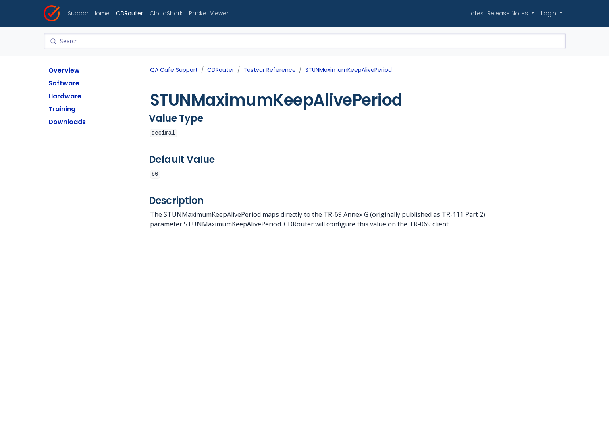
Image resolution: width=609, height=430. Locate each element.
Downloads (67, 122)
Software (63, 83)
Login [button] (549, 13)
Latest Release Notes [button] (499, 13)
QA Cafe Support (174, 70)
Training (61, 109)
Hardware (64, 96)
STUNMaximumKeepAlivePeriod (348, 70)
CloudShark (166, 13)
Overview (64, 70)
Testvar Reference (269, 70)
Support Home (89, 13)
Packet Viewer (209, 13)
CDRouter (129, 13)
